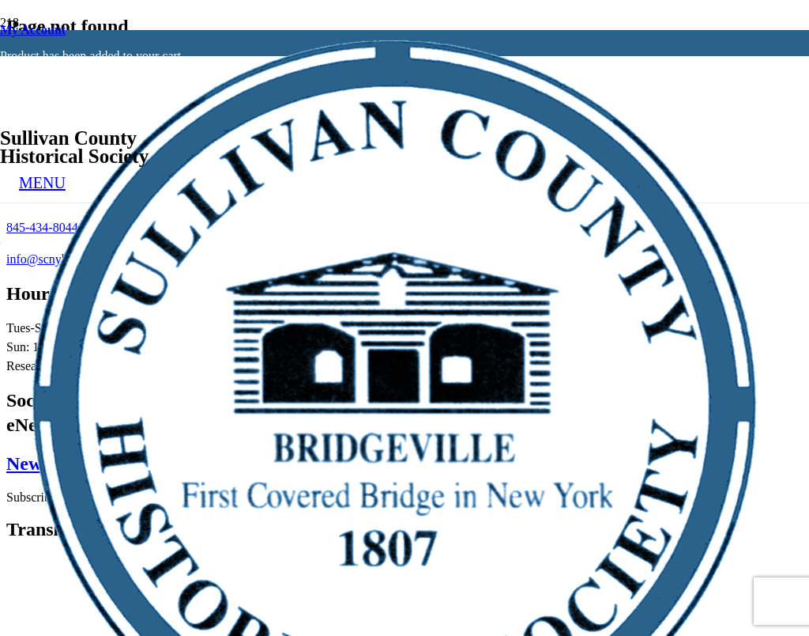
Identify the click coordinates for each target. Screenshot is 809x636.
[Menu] (42, 183)
